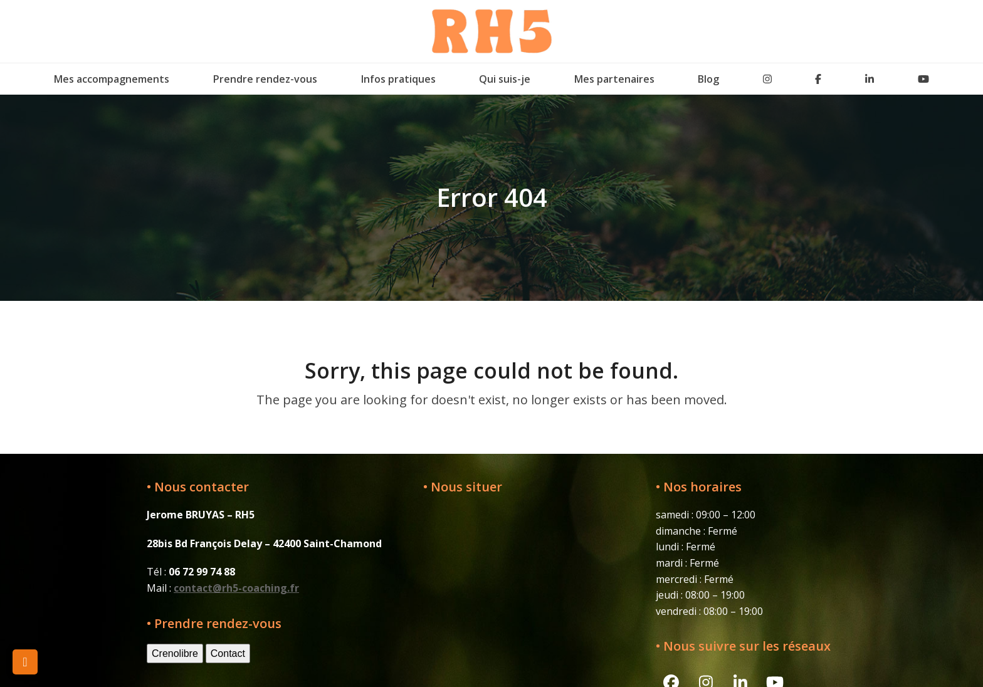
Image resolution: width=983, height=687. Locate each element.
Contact (228, 653)
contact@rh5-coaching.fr (236, 588)
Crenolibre (175, 653)
